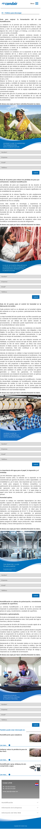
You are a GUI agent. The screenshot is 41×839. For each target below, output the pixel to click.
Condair (9, 3)
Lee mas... (5, 745)
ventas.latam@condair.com (10, 791)
